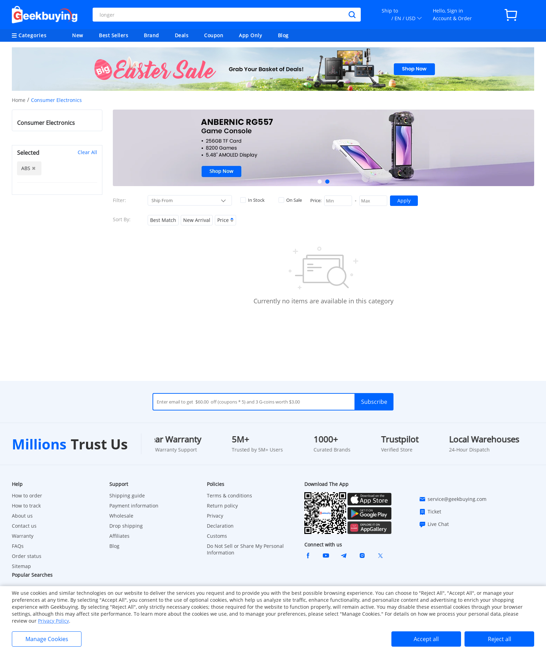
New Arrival (196, 220)
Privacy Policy (53, 620)
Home (18, 100)
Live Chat (434, 524)
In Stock (252, 200)
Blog (283, 35)
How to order (27, 495)
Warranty (22, 536)
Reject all (499, 639)
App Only (250, 35)
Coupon (213, 35)
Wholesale (121, 515)
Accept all (426, 639)
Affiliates (119, 536)
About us (22, 515)
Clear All (87, 152)
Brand (151, 35)
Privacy (215, 515)
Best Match (163, 220)
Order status (26, 556)
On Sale (290, 200)
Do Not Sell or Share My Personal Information (245, 549)
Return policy (222, 505)
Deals (182, 35)
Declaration (220, 525)
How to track (26, 505)
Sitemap (21, 566)
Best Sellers (113, 35)
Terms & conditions (229, 495)
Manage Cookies (46, 639)
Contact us (24, 525)
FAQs (18, 546)
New (77, 35)
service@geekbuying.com (452, 499)
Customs (217, 536)
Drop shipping (126, 525)
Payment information (133, 505)
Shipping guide (127, 495)
